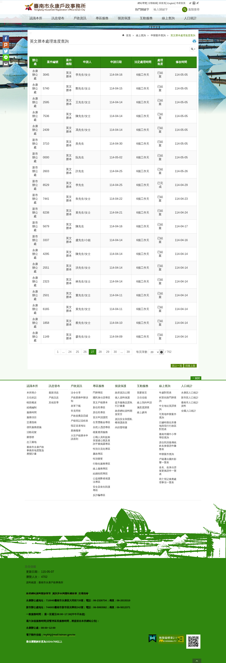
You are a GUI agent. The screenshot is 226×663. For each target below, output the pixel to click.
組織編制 (32, 407)
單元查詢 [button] (193, 49)
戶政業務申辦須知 (79, 399)
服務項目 (32, 417)
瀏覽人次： (33, 576)
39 (128, 351)
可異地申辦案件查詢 (167, 416)
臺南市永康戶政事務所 (56, 7)
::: (1, 1)
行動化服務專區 (101, 463)
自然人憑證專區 (101, 427)
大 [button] (198, 3)
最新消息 (54, 392)
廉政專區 (98, 453)
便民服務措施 (34, 427)
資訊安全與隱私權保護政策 (123, 421)
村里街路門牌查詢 (167, 399)
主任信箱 (142, 397)
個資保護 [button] (124, 18)
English (171, 3)
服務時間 (32, 412)
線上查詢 (141, 35)
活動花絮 (32, 432)
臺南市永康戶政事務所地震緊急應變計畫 (35, 450)
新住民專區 (99, 407)
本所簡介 (32, 392)
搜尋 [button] (184, 9)
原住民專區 (99, 412)
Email (6, 64)
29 (107, 351)
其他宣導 (54, 402)
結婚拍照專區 (100, 473)
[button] (161, 352)
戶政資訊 (76, 385)
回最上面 (196, 661)
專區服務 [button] (102, 18)
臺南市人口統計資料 (189, 404)
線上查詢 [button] (168, 18)
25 (77, 351)
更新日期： (33, 571)
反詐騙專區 (99, 495)
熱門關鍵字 (142, 9)
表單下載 (76, 405)
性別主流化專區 (101, 448)
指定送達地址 (78, 425)
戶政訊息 (54, 397)
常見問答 (76, 410)
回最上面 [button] (190, 365)
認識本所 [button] (35, 18)
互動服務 (142, 385)
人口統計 (186, 385)
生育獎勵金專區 (101, 422)
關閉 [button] (197, 378)
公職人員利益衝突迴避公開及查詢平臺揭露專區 (101, 440)
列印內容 (194, 41)
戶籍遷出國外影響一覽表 (167, 461)
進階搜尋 (194, 9)
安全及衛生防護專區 (101, 488)
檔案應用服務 (100, 432)
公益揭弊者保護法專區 (101, 480)
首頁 (128, 35)
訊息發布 (54, 385)
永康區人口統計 (189, 392)
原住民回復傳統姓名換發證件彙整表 (167, 446)
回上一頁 (177, 365)
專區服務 (98, 385)
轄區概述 (32, 402)
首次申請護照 (100, 417)
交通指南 (32, 422)
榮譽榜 (30, 437)
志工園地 (32, 442)
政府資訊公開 (122, 392)
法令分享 (76, 392)
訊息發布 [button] (58, 18)
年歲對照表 (165, 392)
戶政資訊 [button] (80, 18)
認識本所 (32, 385)
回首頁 (162, 3)
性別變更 (98, 458)
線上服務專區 (100, 468)
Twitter (6, 51)
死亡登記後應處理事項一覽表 (167, 481)
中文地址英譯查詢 (167, 407)
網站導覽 (142, 3)
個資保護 (120, 385)
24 (70, 351)
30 (115, 351)
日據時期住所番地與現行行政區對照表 (167, 426)
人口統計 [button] (190, 18)
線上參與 (142, 412)
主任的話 (32, 397)
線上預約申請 (144, 402)
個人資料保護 (122, 397)
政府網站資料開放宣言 (123, 412)
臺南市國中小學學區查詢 (167, 436)
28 (100, 351)
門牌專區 (98, 392)
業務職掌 (76, 430)
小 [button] (190, 3)
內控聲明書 (121, 427)
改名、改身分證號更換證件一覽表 (167, 470)
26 (85, 351)
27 (92, 351)
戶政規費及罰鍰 (79, 415)
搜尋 (155, 8)
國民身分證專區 (101, 397)
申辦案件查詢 (158, 35)
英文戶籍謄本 (100, 402)
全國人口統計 (188, 410)
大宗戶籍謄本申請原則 (79, 437)
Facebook (6, 38)
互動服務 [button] (146, 18)
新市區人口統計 (189, 397)
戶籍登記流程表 (79, 420)
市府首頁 (180, 3)
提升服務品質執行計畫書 (123, 404)
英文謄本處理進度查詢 (183, 35)
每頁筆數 (141, 351)
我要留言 (142, 392)
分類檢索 (152, 3)
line (6, 57)
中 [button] (194, 3)
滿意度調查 (143, 407)
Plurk (6, 45)
